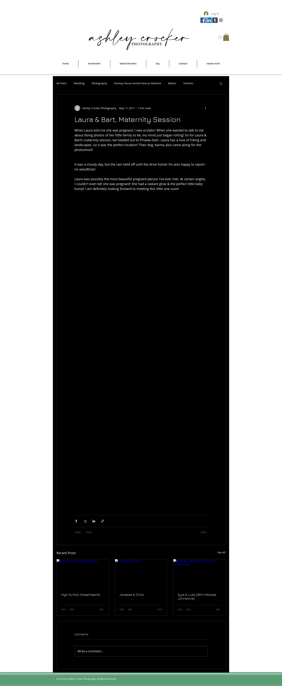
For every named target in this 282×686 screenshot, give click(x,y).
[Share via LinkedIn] (93, 521)
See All (221, 552)
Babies (172, 83)
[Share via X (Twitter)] (85, 521)
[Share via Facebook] (76, 521)
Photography (99, 83)
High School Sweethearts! (80, 595)
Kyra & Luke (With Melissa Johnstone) (197, 596)
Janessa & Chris (131, 595)
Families (188, 83)
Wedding (79, 83)
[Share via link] (102, 521)
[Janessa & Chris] (141, 573)
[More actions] (205, 108)
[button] (226, 37)
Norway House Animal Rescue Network (137, 83)
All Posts (61, 83)
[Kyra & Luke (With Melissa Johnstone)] (199, 573)
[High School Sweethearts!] (83, 573)
